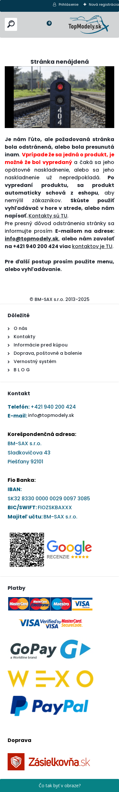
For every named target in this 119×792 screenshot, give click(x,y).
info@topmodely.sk (51, 415)
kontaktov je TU (92, 246)
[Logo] (88, 24)
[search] (11, 24)
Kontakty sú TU (48, 215)
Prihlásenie (68, 4)
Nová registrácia (104, 4)
